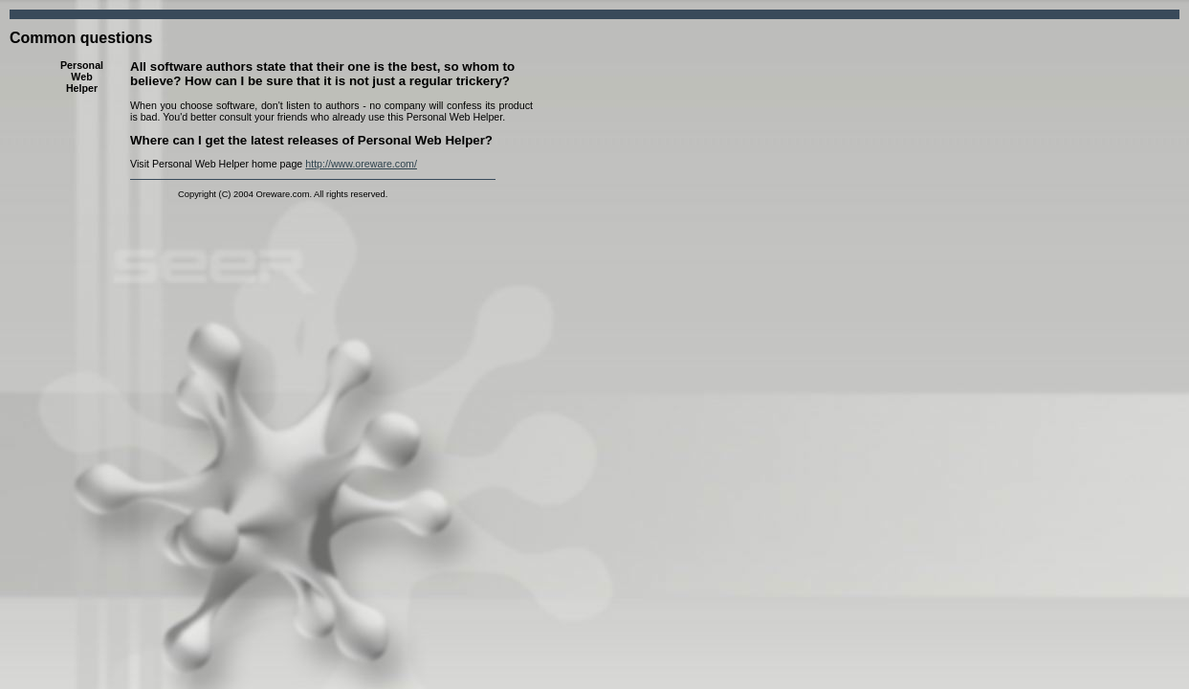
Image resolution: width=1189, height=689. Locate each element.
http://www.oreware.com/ (361, 163)
